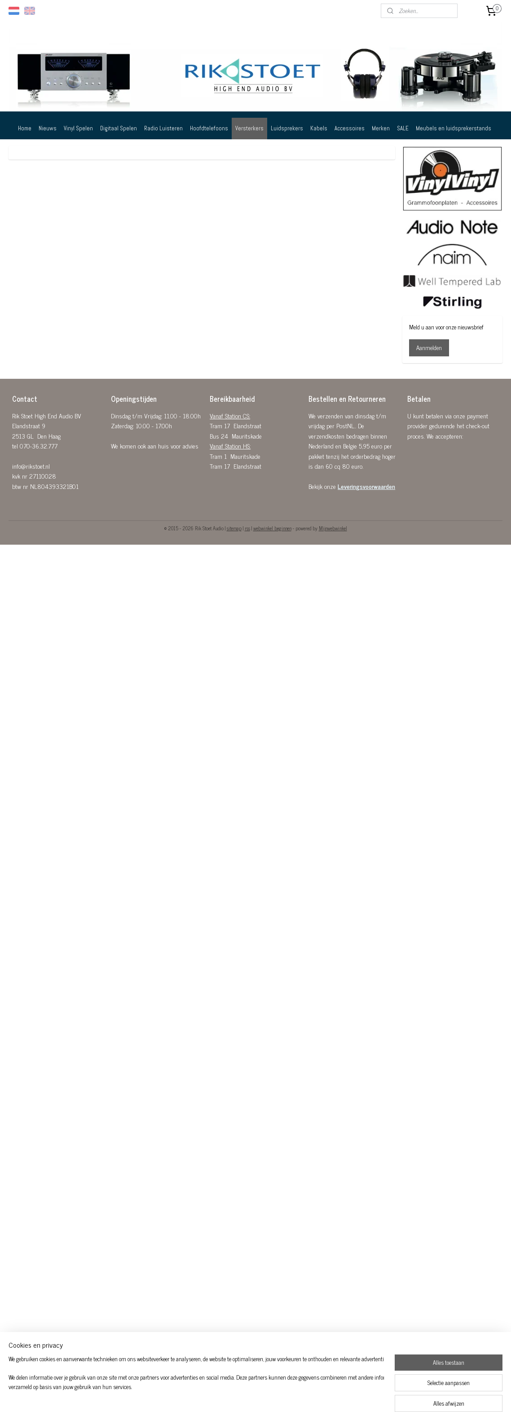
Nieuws (48, 128)
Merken (381, 128)
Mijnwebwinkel (333, 528)
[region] (196, 1383)
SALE (403, 128)
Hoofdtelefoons (209, 128)
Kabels (318, 128)
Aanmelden (429, 347)
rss (247, 528)
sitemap (234, 528)
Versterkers (249, 128)
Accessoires (350, 128)
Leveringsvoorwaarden (366, 486)
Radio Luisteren (163, 128)
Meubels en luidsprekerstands (453, 128)
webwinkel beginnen (272, 528)
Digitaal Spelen (118, 128)
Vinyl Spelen (78, 128)
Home (24, 128)
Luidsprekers (287, 128)
